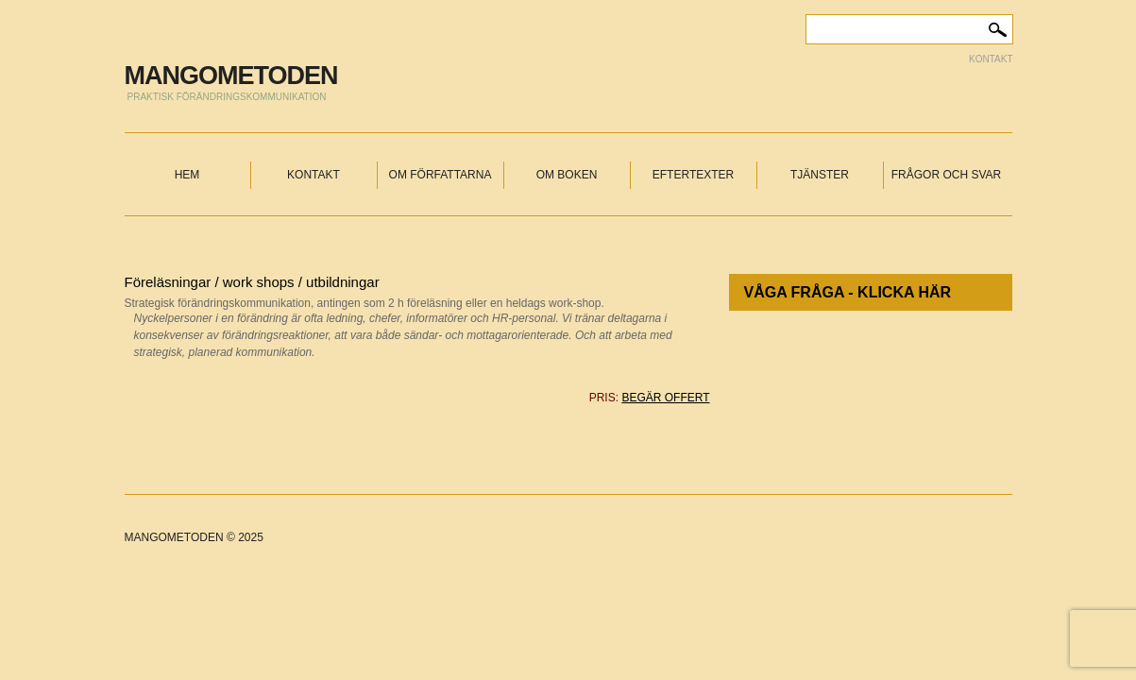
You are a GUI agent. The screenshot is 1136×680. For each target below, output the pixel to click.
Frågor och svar (946, 174)
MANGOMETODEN (231, 75)
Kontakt (990, 59)
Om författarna (440, 174)
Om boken (567, 174)
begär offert (665, 397)
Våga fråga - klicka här (848, 292)
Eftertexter (693, 174)
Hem (187, 174)
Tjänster (819, 174)
